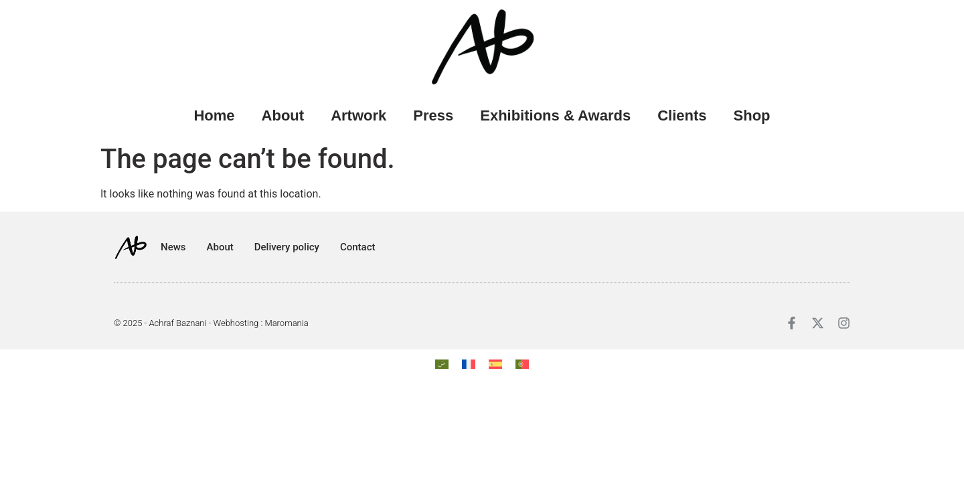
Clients (681, 115)
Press (433, 115)
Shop (752, 115)
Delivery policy (286, 247)
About (283, 115)
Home (213, 115)
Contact (358, 247)
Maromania (286, 323)
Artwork (358, 115)
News (173, 247)
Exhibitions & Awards (555, 115)
